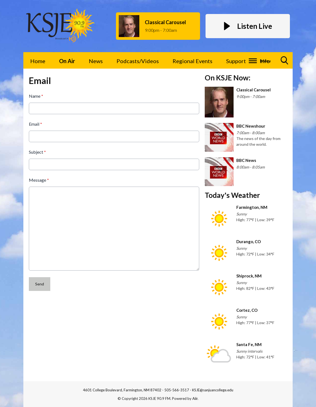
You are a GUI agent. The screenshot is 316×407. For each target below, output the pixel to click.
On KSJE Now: (227, 77)
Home (37, 61)
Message (39, 180)
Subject (37, 152)
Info (265, 61)
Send (39, 284)
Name (36, 96)
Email (35, 124)
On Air (67, 61)
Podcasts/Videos (138, 61)
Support (236, 61)
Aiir (195, 398)
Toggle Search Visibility (285, 62)
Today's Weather (232, 195)
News (96, 61)
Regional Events (192, 61)
